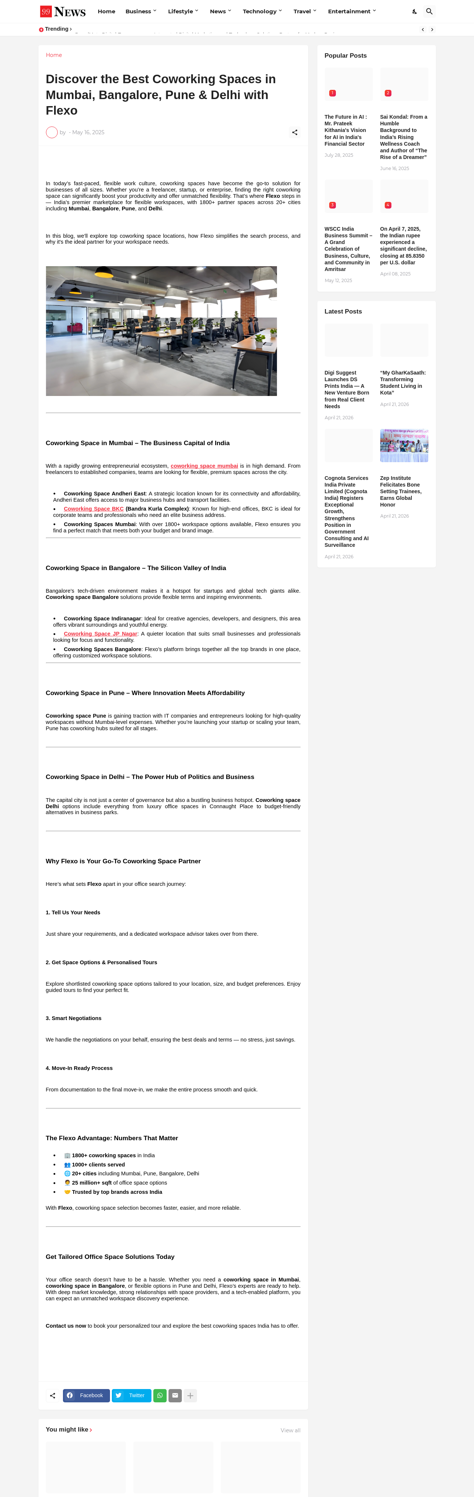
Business (138, 11)
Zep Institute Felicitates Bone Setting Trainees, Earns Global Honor (401, 491)
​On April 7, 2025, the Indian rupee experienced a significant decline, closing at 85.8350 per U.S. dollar (403, 245)
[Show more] (190, 1395)
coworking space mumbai (204, 466)
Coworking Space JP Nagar (100, 634)
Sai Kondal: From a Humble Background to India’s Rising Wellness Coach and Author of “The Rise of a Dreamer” (404, 137)
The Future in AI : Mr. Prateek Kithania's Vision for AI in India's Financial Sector (346, 130)
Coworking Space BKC (94, 509)
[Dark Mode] (415, 11)
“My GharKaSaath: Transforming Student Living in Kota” (403, 383)
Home (106, 11)
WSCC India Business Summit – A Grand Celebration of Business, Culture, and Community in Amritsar (349, 249)
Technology (260, 11)
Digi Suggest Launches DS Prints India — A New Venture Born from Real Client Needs (347, 389)
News (218, 11)
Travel (302, 11)
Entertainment (349, 11)
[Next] (432, 29)
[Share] (295, 132)
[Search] (429, 11)
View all (291, 1430)
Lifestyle (180, 11)
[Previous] (423, 29)
